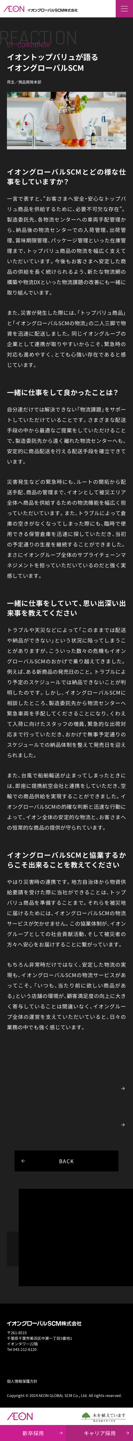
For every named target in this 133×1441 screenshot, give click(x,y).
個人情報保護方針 (22, 1381)
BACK (44, 1161)
